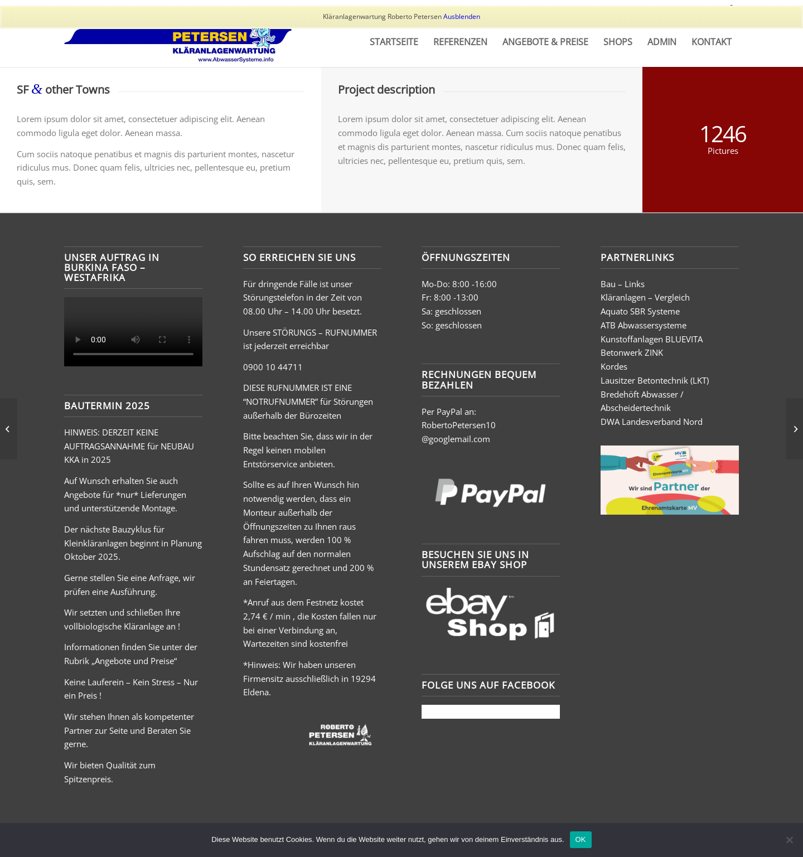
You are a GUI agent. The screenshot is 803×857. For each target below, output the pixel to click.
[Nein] (789, 839)
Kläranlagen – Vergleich (645, 297)
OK (580, 839)
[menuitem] (393, 42)
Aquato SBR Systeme (640, 311)
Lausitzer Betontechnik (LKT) (655, 380)
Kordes (614, 366)
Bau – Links (623, 283)
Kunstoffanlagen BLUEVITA (652, 339)
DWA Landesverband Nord (652, 421)
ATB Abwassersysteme (643, 325)
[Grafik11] (178, 42)
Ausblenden (461, 16)
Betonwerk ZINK (632, 352)
